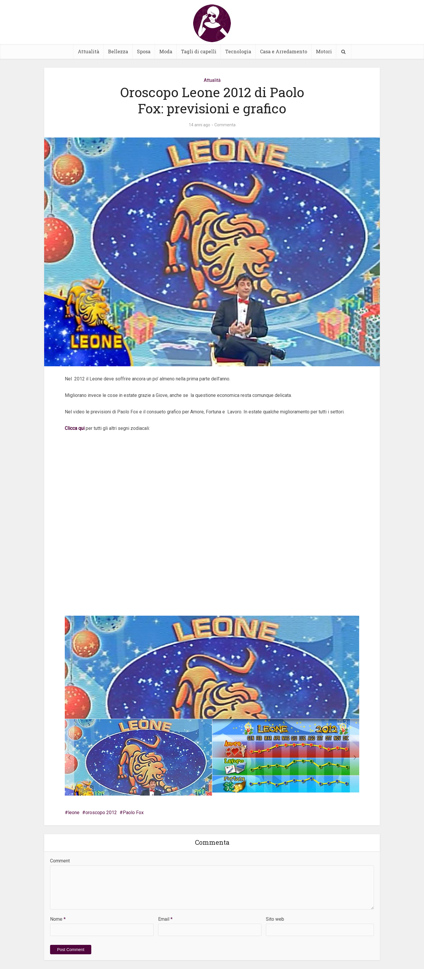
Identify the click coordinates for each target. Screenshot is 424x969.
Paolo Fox (133, 812)
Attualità (88, 51)
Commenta (225, 124)
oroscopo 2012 (101, 812)
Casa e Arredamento (283, 51)
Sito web (275, 919)
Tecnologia (238, 51)
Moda (165, 51)
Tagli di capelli (198, 51)
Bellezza (118, 51)
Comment (60, 861)
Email (165, 919)
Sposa (143, 51)
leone (74, 812)
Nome (58, 919)
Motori (324, 51)
